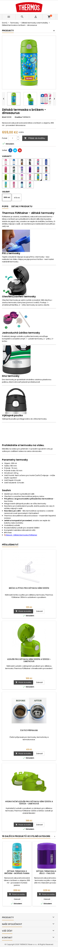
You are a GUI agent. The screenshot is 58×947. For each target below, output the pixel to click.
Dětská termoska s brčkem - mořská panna (16, 872)
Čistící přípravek (29, 730)
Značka (18, 117)
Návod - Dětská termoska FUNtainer (20, 535)
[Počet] (12, 138)
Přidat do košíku (34, 138)
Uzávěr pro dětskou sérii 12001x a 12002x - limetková (29, 660)
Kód (4, 117)
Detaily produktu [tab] (21, 206)
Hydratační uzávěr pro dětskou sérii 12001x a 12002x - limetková (29, 802)
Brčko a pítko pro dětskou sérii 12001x (29, 588)
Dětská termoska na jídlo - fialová (47, 872)
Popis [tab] (5, 206)
